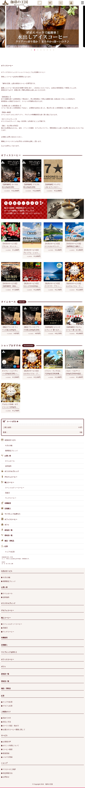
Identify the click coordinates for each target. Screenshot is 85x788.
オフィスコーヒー (9, 519)
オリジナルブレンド (10, 471)
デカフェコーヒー (9, 477)
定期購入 (6, 508)
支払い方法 (6, 722)
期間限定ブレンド (11, 451)
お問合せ (5, 777)
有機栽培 (6, 503)
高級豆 (7, 493)
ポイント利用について (10, 745)
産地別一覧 (6, 530)
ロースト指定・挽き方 (10, 726)
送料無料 (8, 466)
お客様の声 (6, 742)
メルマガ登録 (6, 757)
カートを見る (10, 421)
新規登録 (5, 753)
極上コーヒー (7, 482)
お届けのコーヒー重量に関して (13, 729)
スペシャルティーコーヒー (14, 488)
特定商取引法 (6, 773)
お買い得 (6, 456)
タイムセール (10, 461)
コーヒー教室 (6, 749)
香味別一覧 (6, 535)
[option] (42, 25)
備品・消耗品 (7, 540)
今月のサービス (8, 440)
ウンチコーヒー (10, 498)
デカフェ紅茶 (6, 706)
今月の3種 (8, 445)
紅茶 (4, 546)
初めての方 (6, 718)
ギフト (5, 524)
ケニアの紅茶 (10, 552)
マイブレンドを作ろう (10, 514)
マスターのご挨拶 (8, 769)
